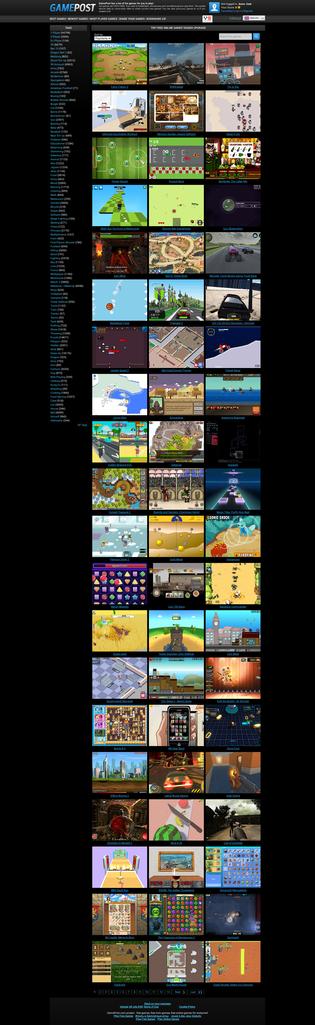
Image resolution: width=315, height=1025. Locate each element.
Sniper (54, 210)
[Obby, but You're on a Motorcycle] (119, 205)
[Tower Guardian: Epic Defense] (176, 631)
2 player (55, 36)
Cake (53, 400)
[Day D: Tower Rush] (176, 253)
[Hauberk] (233, 442)
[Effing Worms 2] (119, 773)
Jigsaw (55, 167)
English (251, 18)
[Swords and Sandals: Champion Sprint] (176, 489)
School (55, 84)
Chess (54, 226)
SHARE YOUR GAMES (132, 18)
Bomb (54, 111)
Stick (53, 349)
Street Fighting (59, 218)
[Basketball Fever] (119, 300)
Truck (54, 305)
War (53, 163)
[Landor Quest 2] (119, 347)
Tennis (54, 317)
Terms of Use (151, 1006)
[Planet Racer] (233, 347)
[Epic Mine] (119, 253)
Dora (53, 361)
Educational (58, 143)
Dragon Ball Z (59, 52)
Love (53, 266)
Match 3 (55, 282)
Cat (53, 107)
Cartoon (55, 369)
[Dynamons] (233, 536)
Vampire (56, 297)
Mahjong (56, 56)
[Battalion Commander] (233, 583)
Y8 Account (57, 64)
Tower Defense (59, 301)
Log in (237, 11)
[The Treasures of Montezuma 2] (176, 914)
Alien (53, 171)
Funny (54, 270)
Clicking (55, 380)
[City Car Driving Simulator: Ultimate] (233, 300)
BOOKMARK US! (156, 18)
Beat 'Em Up (58, 135)
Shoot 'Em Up (59, 60)
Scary (54, 179)
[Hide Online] (233, 773)
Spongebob (57, 80)
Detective (56, 155)
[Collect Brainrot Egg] (119, 442)
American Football (61, 88)
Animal (55, 159)
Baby (53, 127)
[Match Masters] (119, 583)
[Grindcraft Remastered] (233, 867)
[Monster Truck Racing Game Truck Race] (233, 253)
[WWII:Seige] (176, 64)
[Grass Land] (119, 631)
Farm (54, 238)
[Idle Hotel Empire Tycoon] (176, 347)
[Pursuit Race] (176, 158)
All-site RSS (136, 1006)
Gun (53, 119)
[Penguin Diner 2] (119, 536)
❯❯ (195, 992)
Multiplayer (57, 274)
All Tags (82, 424)
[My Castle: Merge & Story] (119, 914)
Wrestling (56, 388)
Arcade (55, 72)
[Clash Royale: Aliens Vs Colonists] (233, 962)
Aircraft (55, 416)
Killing (54, 250)
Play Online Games (168, 1019)
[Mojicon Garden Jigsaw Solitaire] (176, 111)
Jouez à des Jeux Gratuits (186, 1016)
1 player (55, 32)
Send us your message (157, 1003)
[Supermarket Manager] (119, 678)
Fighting (55, 258)
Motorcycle (57, 278)
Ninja (54, 289)
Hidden (55, 345)
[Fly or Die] (233, 64)
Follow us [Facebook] (235, 18)
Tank (53, 321)
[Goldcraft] (119, 962)
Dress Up (56, 353)
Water (54, 329)
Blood (54, 183)
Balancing (56, 147)
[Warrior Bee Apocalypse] (176, 205)
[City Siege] (233, 631)
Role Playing (58, 377)
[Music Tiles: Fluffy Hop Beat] (233, 489)
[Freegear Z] (176, 300)
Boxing (55, 96)
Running (55, 187)
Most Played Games (103, 18)
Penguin (55, 341)
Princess (56, 230)
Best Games (58, 18)
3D (52, 44)
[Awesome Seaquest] (233, 394)
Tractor (55, 313)
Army (54, 68)
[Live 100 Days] (176, 583)
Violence (56, 139)
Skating (55, 222)
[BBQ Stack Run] (119, 867)
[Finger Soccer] (119, 158)
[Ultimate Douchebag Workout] (119, 111)
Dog (53, 373)
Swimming (57, 151)
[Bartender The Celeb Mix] (233, 158)
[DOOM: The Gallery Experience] (176, 867)
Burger (54, 104)
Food (54, 175)
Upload (124, 1006)
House (54, 408)
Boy (53, 262)
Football (55, 246)
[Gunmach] (233, 914)
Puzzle (54, 337)
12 (161, 992)
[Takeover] (176, 442)
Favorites (226, 11)
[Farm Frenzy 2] (119, 64)
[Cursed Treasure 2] (119, 489)
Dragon (55, 357)
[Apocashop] (176, 394)
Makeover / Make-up (63, 286)
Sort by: (98, 34)
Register (248, 11)
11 (154, 992)
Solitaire (55, 214)
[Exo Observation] (233, 205)
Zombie (55, 202)
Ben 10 (55, 48)
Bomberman (58, 115)
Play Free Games (123, 1016)
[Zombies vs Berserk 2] (119, 820)
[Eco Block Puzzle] (176, 962)
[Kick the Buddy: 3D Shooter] (233, 678)
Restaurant (57, 198)
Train (54, 309)
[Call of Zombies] (233, 820)
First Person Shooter (63, 242)
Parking (55, 325)
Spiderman (57, 76)
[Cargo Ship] (119, 394)
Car (53, 404)
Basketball (57, 92)
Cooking (55, 392)
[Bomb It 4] (119, 725)
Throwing (56, 333)
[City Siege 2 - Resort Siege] (176, 678)
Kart (53, 365)
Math (54, 195)
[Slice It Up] (176, 820)
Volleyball (56, 293)
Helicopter (57, 420)
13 (168, 992)
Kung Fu (56, 384)
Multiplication (59, 234)
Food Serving (58, 396)
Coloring (56, 191)
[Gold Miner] (176, 536)
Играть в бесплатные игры (152, 1016)
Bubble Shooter (60, 100)
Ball (53, 412)
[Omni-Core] (233, 725)
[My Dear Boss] (176, 725)
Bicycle (55, 206)
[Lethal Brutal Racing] (176, 773)
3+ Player (56, 40)
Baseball (56, 131)
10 (146, 992)
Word (54, 254)
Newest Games (78, 18)
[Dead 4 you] (233, 111)
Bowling (55, 123)
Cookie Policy (187, 1006)
